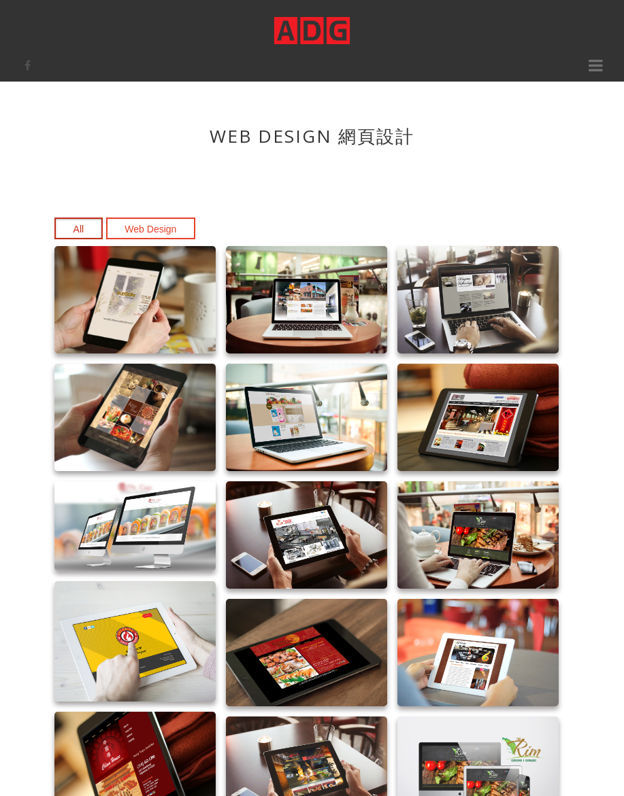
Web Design (150, 229)
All (78, 229)
